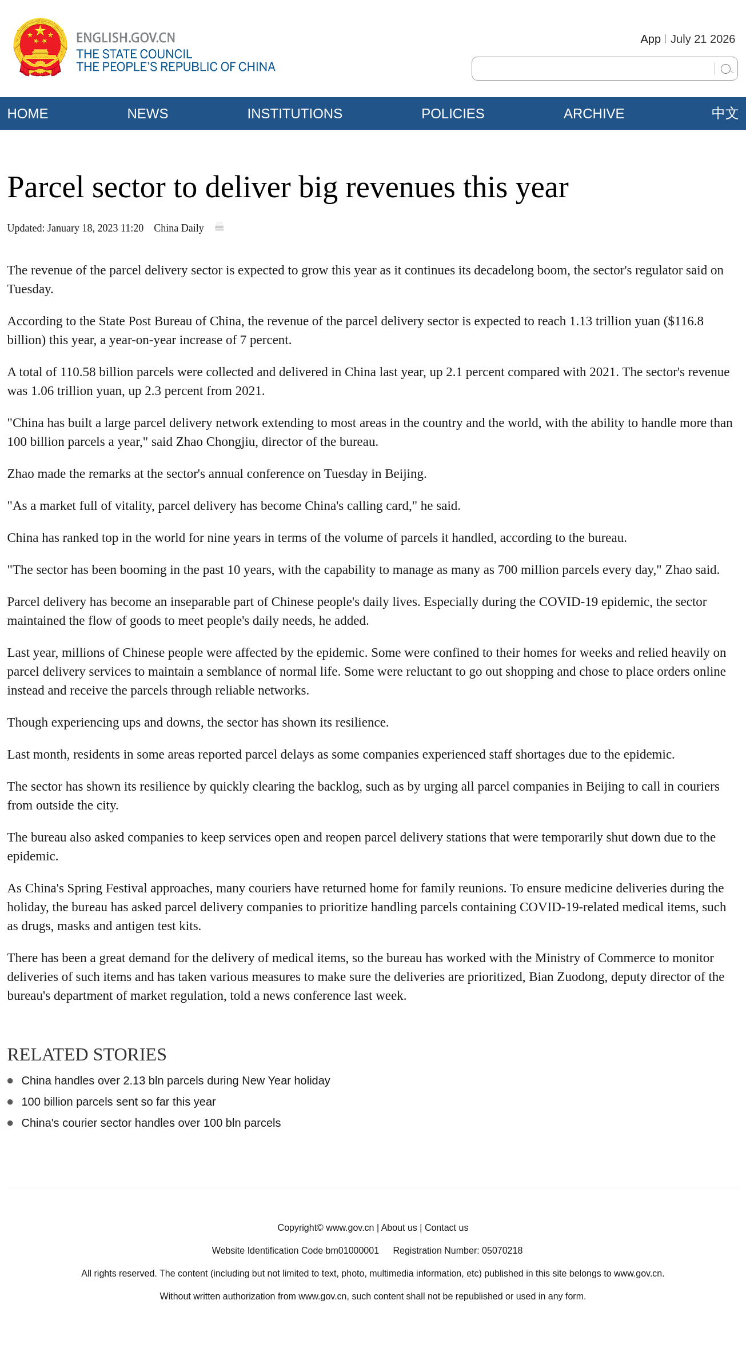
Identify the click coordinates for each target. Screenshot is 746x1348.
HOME (28, 113)
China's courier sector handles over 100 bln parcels (151, 1122)
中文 (725, 113)
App (650, 39)
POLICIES (453, 113)
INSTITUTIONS (295, 113)
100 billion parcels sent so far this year (119, 1101)
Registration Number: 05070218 (457, 1250)
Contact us (446, 1228)
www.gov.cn (350, 1228)
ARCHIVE (594, 113)
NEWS (148, 113)
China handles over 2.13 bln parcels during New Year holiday (176, 1080)
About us (399, 1228)
